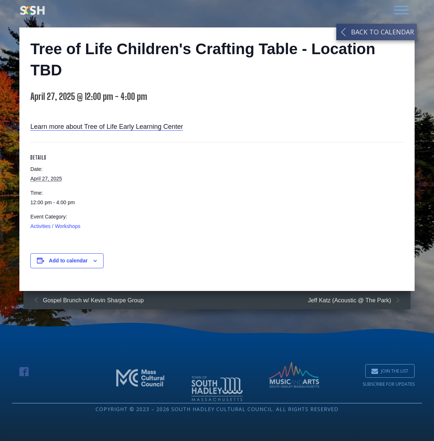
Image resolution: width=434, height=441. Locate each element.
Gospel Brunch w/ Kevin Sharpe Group (92, 300)
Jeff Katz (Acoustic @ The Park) (350, 300)
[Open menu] (401, 10)
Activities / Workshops (55, 228)
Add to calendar (68, 262)
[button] (390, 371)
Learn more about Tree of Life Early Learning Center (106, 128)
